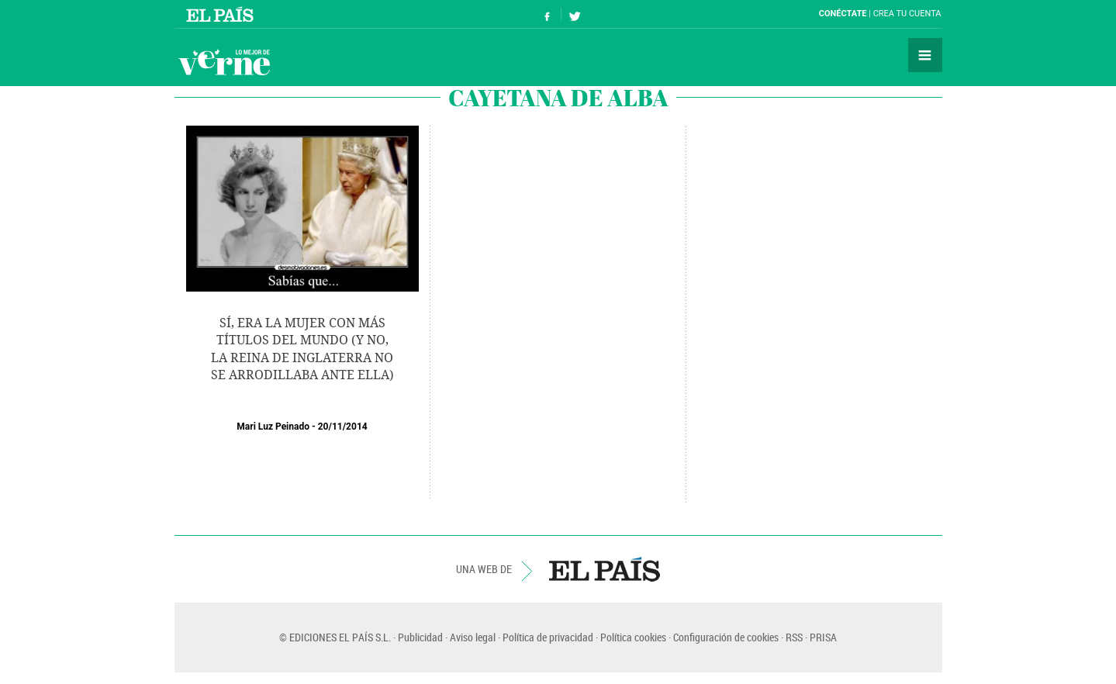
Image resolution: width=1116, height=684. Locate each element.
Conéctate (843, 14)
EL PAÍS (604, 569)
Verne (224, 62)
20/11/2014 (343, 426)
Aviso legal (473, 637)
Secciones (925, 55)
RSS (794, 637)
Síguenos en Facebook (547, 14)
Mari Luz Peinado (273, 426)
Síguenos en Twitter (574, 14)
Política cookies (633, 637)
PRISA (823, 637)
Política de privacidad (548, 637)
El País (222, 14)
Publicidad (420, 637)
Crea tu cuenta (907, 14)
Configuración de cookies (726, 637)
